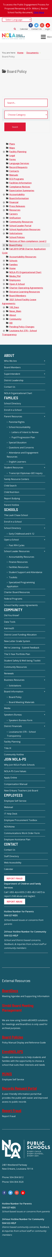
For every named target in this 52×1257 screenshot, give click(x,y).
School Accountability (19, 427)
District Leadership (13, 380)
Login (47, 29)
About (12, 315)
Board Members (17, 295)
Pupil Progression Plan (23, 437)
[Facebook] (31, 25)
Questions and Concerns (21, 447)
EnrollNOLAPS (12, 1051)
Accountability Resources (22, 256)
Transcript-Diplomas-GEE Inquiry (25, 473)
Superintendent (12, 373)
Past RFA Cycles (16, 545)
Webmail (8, 807)
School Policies (17, 237)
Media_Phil (15, 276)
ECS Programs (16, 178)
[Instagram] (42, 25)
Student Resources (13, 467)
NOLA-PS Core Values (15, 771)
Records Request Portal (19, 1088)
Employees (15, 280)
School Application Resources (24, 229)
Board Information (19, 198)
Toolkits (13, 577)
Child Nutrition (11, 492)
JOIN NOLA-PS (15, 759)
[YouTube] (48, 25)
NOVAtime (9, 826)
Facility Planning (17, 151)
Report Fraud (11, 1110)
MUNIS (7, 1073)
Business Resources (14, 679)
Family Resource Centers (16, 479)
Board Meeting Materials (21, 702)
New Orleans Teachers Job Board (21, 790)
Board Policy (15, 245)
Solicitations (15, 233)
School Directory (12, 403)
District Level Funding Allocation (20, 634)
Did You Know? (11, 615)
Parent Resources (13, 416)
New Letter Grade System (17, 641)
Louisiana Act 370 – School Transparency (21, 733)
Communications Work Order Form (22, 833)
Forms (12, 159)
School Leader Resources (17, 551)
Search (15, 28)
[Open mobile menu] (47, 37)
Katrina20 (9, 628)
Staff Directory (11, 856)
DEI (10, 322)
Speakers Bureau (13, 714)
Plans (12, 143)
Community (15, 319)
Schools (13, 260)
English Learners (17, 461)
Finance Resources (18, 561)
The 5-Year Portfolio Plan (17, 654)
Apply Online (10, 777)
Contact (11, 844)
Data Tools (9, 621)
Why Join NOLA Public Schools (19, 764)
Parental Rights (17, 421)
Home (12, 268)
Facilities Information (20, 182)
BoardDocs (10, 990)
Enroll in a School (13, 409)
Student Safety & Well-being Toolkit (22, 660)
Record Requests (18, 167)
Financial (13, 202)
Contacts (14, 171)
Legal (12, 155)
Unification (15, 217)
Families (13, 264)
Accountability (17, 194)
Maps (12, 147)
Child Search (10, 485)
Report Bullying (12, 498)
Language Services (19, 163)
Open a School (11, 539)
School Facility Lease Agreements (21, 605)
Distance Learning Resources (24, 291)
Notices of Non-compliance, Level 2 (27, 241)
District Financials (13, 726)
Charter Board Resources (17, 592)
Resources (14, 209)
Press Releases (17, 206)
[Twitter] (36, 25)
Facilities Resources (19, 567)
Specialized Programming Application (21, 584)
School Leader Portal (20, 225)
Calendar (24, 29)
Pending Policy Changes (21, 326)
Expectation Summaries (21, 190)
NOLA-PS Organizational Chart (25, 272)
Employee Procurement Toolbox (20, 820)
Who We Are (10, 360)
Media (7, 708)
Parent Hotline (11, 504)
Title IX (7, 748)
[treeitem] (12, 143)
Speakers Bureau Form (20, 720)
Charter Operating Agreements (26, 287)
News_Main (15, 311)
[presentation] (4, 152)
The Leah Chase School (16, 515)
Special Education (17, 442)
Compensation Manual (15, 784)
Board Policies (12, 1037)
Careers (13, 213)
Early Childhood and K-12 (21, 533)
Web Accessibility (12, 862)
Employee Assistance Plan (17, 839)
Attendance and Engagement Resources (22, 454)
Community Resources (21, 221)
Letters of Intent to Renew (25, 432)
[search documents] (26, 103)
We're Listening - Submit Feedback (21, 647)
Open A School (17, 284)
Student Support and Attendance (25, 572)
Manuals (13, 174)
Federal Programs (13, 598)
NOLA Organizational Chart (18, 393)
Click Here (39, 12)
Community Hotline (14, 754)
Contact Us (36, 29)
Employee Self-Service (15, 800)
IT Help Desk (10, 813)
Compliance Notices (19, 186)
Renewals (9, 673)
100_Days (14, 307)
